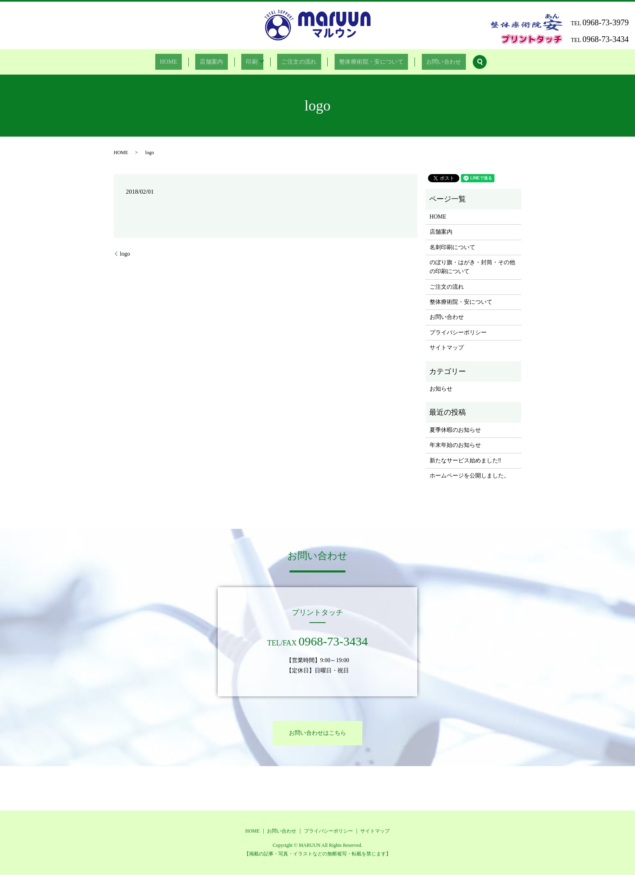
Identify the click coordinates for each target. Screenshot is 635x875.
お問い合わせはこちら (317, 733)
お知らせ (441, 389)
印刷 (250, 62)
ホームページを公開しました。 (469, 476)
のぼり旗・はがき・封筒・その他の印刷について (472, 266)
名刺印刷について (452, 247)
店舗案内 (217, 62)
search (464, 62)
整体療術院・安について (363, 62)
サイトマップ (447, 348)
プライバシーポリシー (458, 332)
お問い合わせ (431, 62)
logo (125, 254)
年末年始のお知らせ (455, 445)
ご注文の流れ (295, 62)
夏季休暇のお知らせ (455, 430)
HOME (181, 62)
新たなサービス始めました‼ (465, 460)
